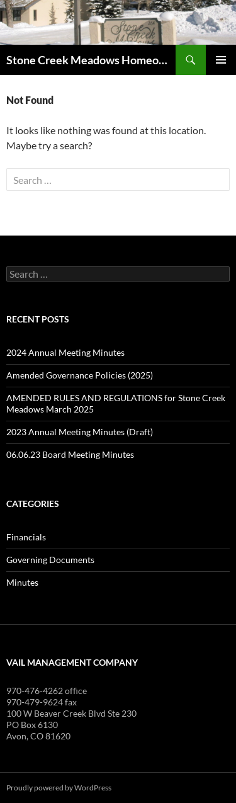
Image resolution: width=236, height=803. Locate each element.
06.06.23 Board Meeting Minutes (70, 454)
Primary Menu (221, 60)
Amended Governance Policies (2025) (79, 375)
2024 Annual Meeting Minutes (65, 352)
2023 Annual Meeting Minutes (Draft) (79, 431)
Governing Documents (50, 559)
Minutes (22, 582)
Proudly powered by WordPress (58, 787)
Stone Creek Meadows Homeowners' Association (91, 60)
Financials (26, 537)
